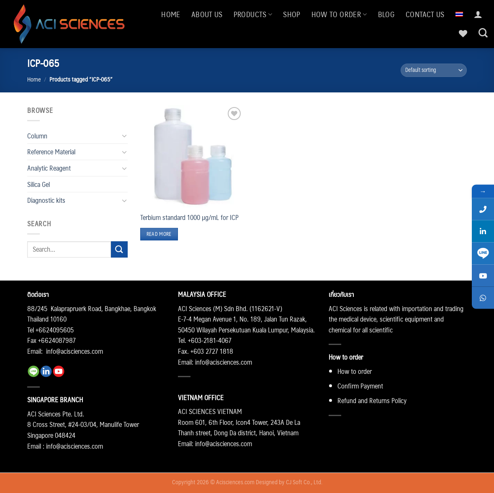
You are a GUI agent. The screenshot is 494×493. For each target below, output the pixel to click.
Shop (291, 14)
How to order (339, 14)
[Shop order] (434, 70)
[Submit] (119, 249)
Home (170, 14)
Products (253, 14)
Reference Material (51, 151)
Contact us (425, 14)
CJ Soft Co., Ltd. (304, 482)
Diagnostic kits (46, 200)
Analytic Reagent (49, 168)
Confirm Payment (360, 385)
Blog (386, 14)
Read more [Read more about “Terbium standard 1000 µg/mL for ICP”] (159, 234)
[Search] (483, 33)
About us (207, 14)
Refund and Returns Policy (372, 400)
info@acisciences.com (74, 351)
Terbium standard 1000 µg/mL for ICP (189, 217)
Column (37, 135)
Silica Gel (38, 184)
